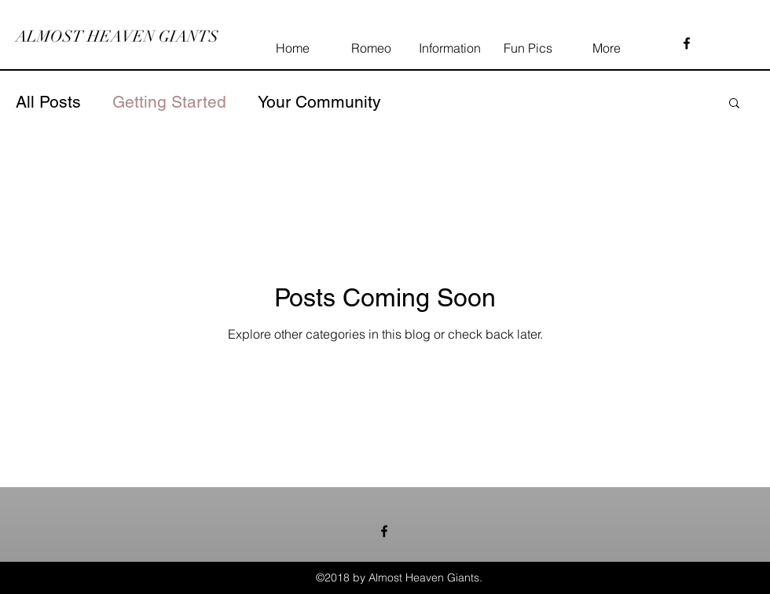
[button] (734, 104)
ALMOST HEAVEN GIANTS (117, 36)
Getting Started (169, 102)
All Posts (48, 102)
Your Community (319, 102)
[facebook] (687, 43)
